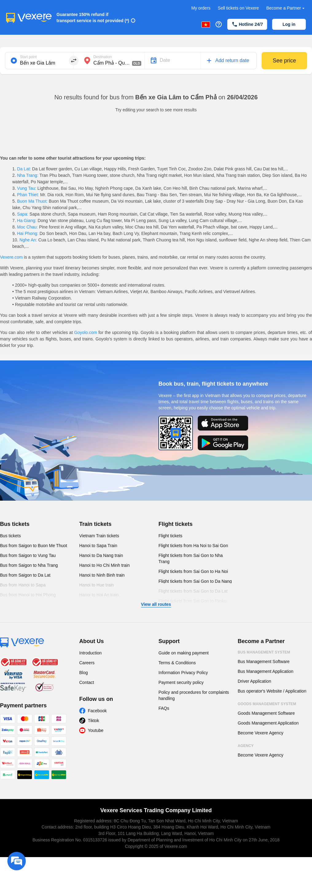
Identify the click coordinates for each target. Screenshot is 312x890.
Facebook (97, 710)
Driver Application (254, 681)
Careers (87, 662)
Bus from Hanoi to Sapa (23, 584)
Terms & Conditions (177, 662)
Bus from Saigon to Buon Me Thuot (33, 545)
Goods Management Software (266, 713)
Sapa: (22, 214)
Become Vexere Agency (260, 732)
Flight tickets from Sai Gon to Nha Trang (190, 558)
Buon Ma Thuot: (32, 201)
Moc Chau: (27, 226)
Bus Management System (264, 652)
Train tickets (95, 524)
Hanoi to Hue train (96, 584)
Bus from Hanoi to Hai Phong (28, 594)
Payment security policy (181, 682)
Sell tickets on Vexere (238, 8)
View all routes (156, 604)
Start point (28, 57)
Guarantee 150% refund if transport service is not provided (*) (93, 17)
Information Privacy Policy (183, 672)
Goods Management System (267, 704)
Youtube (95, 730)
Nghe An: (28, 239)
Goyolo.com (85, 332)
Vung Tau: (26, 188)
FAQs (163, 708)
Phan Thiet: (28, 194)
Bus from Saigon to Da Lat (25, 575)
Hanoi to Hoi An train (99, 594)
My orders (200, 8)
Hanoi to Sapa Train (98, 545)
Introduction (90, 652)
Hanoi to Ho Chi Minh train (104, 565)
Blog (83, 672)
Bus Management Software (264, 661)
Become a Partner (286, 8)
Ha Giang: (27, 220)
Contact (86, 682)
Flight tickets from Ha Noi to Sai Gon (193, 545)
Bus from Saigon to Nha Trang (29, 565)
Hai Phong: (28, 233)
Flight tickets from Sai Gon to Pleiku (192, 600)
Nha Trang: (28, 175)
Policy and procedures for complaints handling (193, 695)
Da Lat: (24, 168)
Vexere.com (11, 257)
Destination (102, 57)
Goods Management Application (268, 723)
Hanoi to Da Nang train (101, 555)
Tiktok (93, 720)
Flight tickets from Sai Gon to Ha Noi (193, 571)
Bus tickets (14, 524)
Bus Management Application (265, 671)
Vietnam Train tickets (99, 535)
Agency (246, 746)
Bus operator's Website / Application (272, 691)
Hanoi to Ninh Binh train (102, 575)
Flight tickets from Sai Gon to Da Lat (193, 591)
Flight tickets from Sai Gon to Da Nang (195, 581)
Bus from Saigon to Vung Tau (28, 555)
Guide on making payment (183, 652)
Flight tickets (175, 524)
